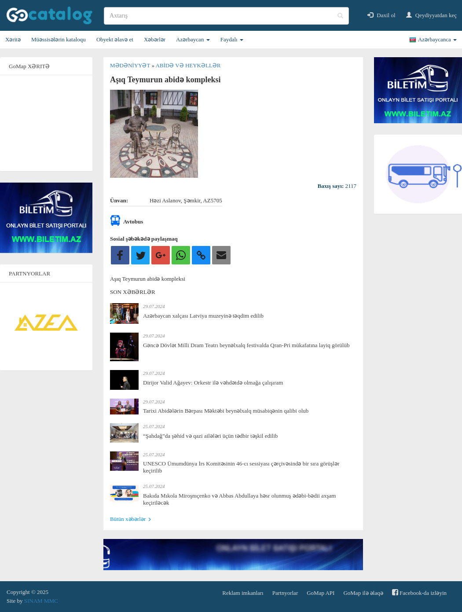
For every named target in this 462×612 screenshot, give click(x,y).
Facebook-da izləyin (419, 592)
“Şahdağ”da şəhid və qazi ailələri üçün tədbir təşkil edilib (210, 435)
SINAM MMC (41, 600)
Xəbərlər (154, 39)
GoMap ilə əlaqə (363, 593)
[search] (226, 16)
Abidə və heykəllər (187, 65)
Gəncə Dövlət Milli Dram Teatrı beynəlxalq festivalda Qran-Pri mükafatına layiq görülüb (246, 345)
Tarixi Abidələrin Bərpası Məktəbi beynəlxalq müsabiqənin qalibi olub (225, 410)
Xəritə (13, 39)
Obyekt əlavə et (114, 39)
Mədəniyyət (130, 65)
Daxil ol (381, 15)
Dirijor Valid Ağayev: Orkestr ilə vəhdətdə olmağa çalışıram (213, 382)
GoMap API (320, 593)
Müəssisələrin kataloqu (58, 39)
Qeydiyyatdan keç (431, 15)
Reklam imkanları (243, 593)
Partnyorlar (285, 593)
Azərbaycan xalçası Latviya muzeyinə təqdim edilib (203, 315)
